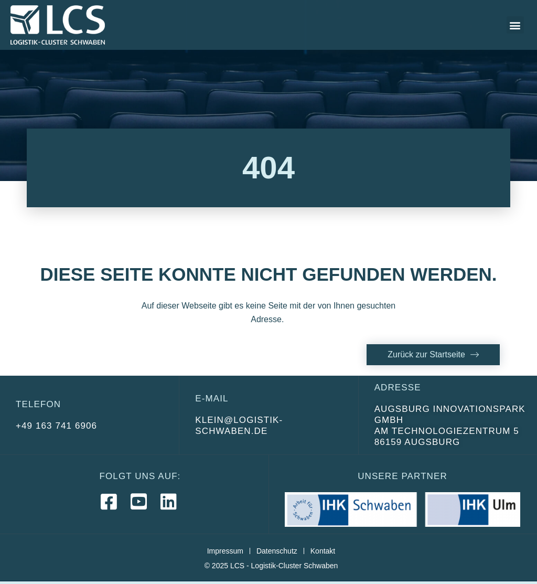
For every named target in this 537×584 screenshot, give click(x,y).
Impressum (225, 551)
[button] (515, 25)
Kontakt (322, 551)
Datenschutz (276, 551)
